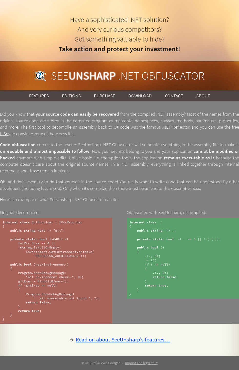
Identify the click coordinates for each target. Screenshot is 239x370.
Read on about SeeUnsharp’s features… (123, 339)
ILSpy (5, 133)
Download (140, 96)
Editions (71, 96)
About (203, 96)
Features (39, 96)
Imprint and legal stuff (141, 363)
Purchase (104, 96)
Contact (174, 96)
